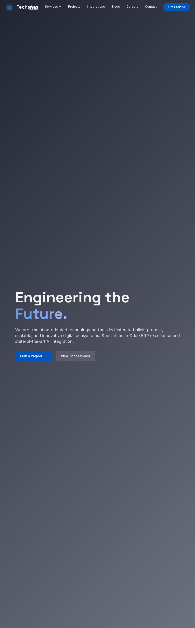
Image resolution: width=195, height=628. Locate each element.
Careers (132, 6)
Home (33, 6)
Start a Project (33, 357)
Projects (74, 6)
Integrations (96, 6)
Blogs (115, 6)
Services (53, 6)
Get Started (176, 7)
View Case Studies (75, 357)
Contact (151, 6)
